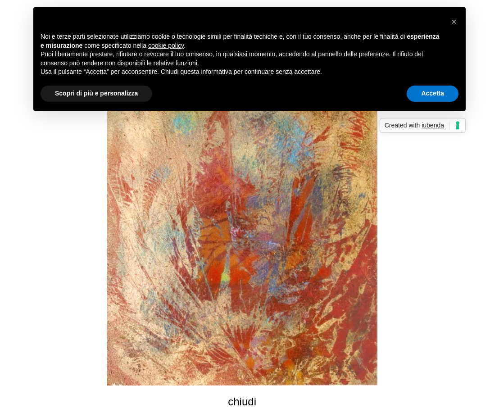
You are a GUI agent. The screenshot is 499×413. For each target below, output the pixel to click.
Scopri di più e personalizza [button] (96, 93)
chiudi (242, 401)
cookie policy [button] (166, 45)
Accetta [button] (432, 93)
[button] (454, 21)
